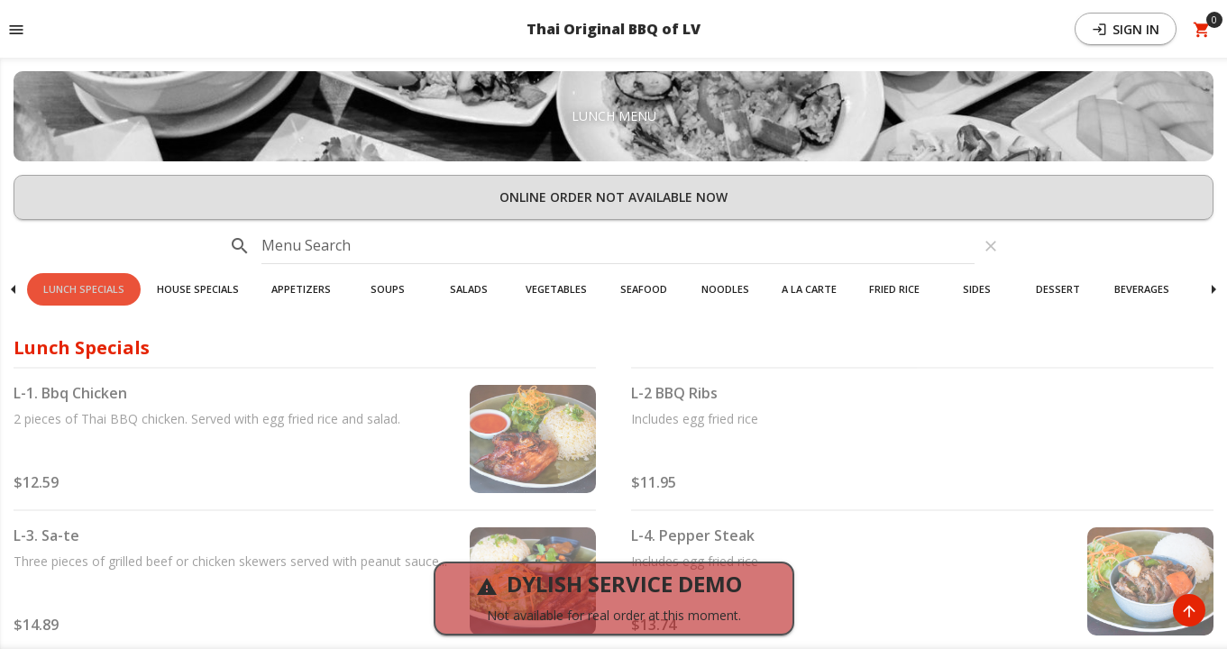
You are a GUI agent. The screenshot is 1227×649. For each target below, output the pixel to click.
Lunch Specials (83, 289)
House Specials (198, 289)
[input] (618, 246)
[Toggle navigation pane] (16, 29)
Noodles (725, 289)
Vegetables (556, 289)
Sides (977, 289)
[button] (84, 289)
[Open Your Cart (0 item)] (1202, 29)
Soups (388, 289)
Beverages (1141, 289)
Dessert (1058, 289)
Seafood (643, 289)
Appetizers (301, 289)
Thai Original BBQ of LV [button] (613, 29)
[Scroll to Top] (1189, 610)
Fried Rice (894, 289)
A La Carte (809, 289)
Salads (469, 289)
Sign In (1125, 29)
